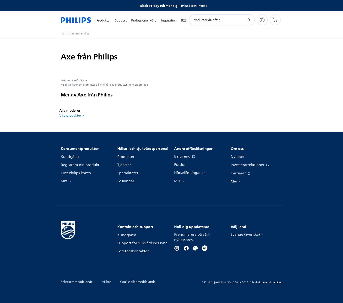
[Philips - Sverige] (65, 33)
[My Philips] (262, 19)
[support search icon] (248, 20)
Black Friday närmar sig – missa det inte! (172, 6)
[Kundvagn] (275, 19)
